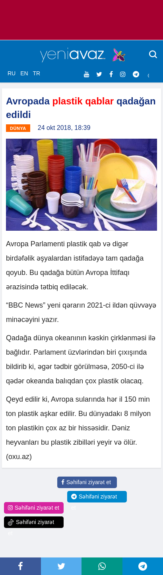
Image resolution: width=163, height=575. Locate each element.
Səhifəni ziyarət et (86, 482)
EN (24, 73)
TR (36, 73)
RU (12, 73)
